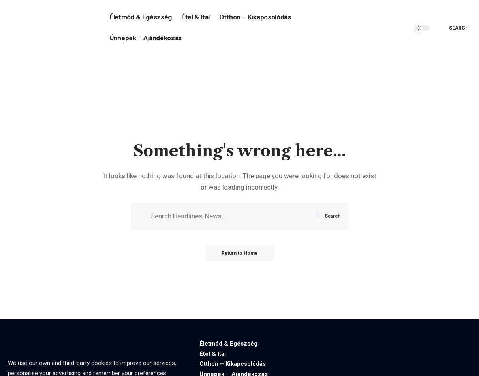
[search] (453, 28)
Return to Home (239, 253)
